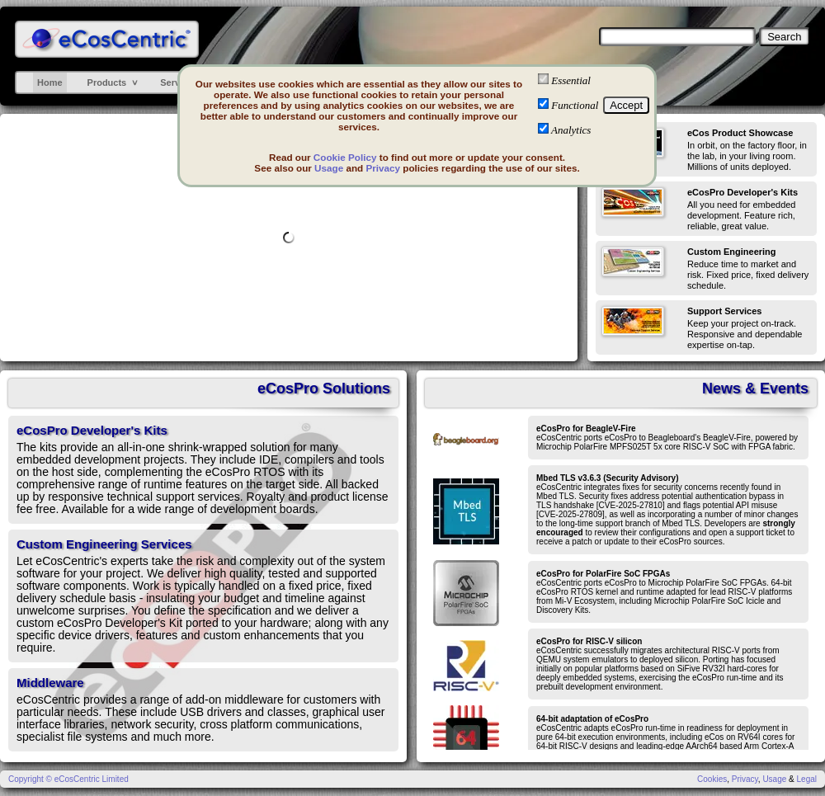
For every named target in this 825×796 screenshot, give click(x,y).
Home (50, 82)
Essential (571, 80)
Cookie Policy (345, 157)
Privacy (382, 167)
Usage (328, 167)
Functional (574, 105)
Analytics (571, 130)
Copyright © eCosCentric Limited (68, 779)
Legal (807, 779)
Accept (626, 105)
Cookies (712, 779)
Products (107, 82)
